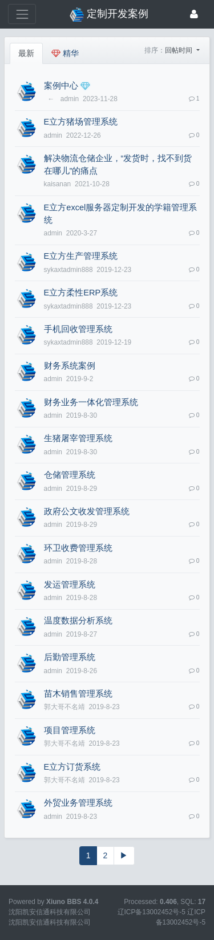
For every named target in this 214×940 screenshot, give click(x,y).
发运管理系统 (69, 584)
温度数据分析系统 (78, 620)
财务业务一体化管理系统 (91, 402)
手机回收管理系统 (78, 329)
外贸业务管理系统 (78, 802)
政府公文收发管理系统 (87, 511)
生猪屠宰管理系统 (78, 438)
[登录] (194, 14)
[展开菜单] (22, 14)
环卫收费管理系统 (78, 548)
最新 (26, 53)
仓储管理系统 (69, 474)
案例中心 (61, 85)
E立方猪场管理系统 (81, 121)
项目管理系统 (69, 730)
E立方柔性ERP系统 (81, 292)
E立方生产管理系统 (81, 256)
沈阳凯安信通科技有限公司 (50, 922)
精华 (65, 53)
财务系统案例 (69, 365)
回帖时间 (179, 50)
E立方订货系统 (72, 766)
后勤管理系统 (69, 657)
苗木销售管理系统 (78, 693)
